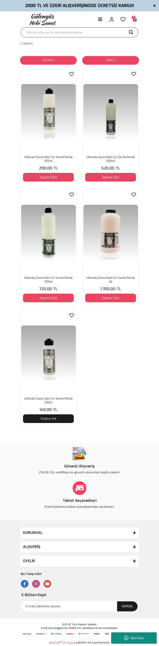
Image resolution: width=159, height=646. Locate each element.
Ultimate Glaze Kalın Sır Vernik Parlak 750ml (48, 280)
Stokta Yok (48, 419)
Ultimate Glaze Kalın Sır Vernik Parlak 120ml (48, 400)
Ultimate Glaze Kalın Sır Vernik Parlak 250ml (48, 159)
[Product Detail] (26, 313)
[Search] (79, 32)
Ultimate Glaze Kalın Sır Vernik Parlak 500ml (110, 159)
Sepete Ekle (48, 177)
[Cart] (134, 19)
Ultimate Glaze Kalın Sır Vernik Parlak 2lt (110, 280)
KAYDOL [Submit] (127, 606)
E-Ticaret (69, 643)
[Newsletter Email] (79, 606)
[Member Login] (111, 19)
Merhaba (134, 638)
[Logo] (42, 19)
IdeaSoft (55, 643)
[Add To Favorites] (71, 74)
